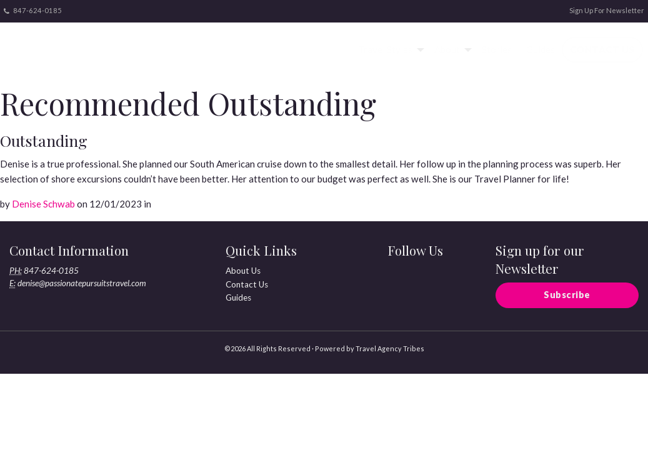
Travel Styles (385, 49)
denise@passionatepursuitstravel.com (81, 283)
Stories (497, 49)
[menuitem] (389, 49)
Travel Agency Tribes (390, 348)
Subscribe (567, 294)
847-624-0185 (33, 10)
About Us (243, 271)
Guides (540, 49)
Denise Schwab (43, 203)
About (447, 49)
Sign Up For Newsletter (606, 10)
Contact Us (602, 49)
